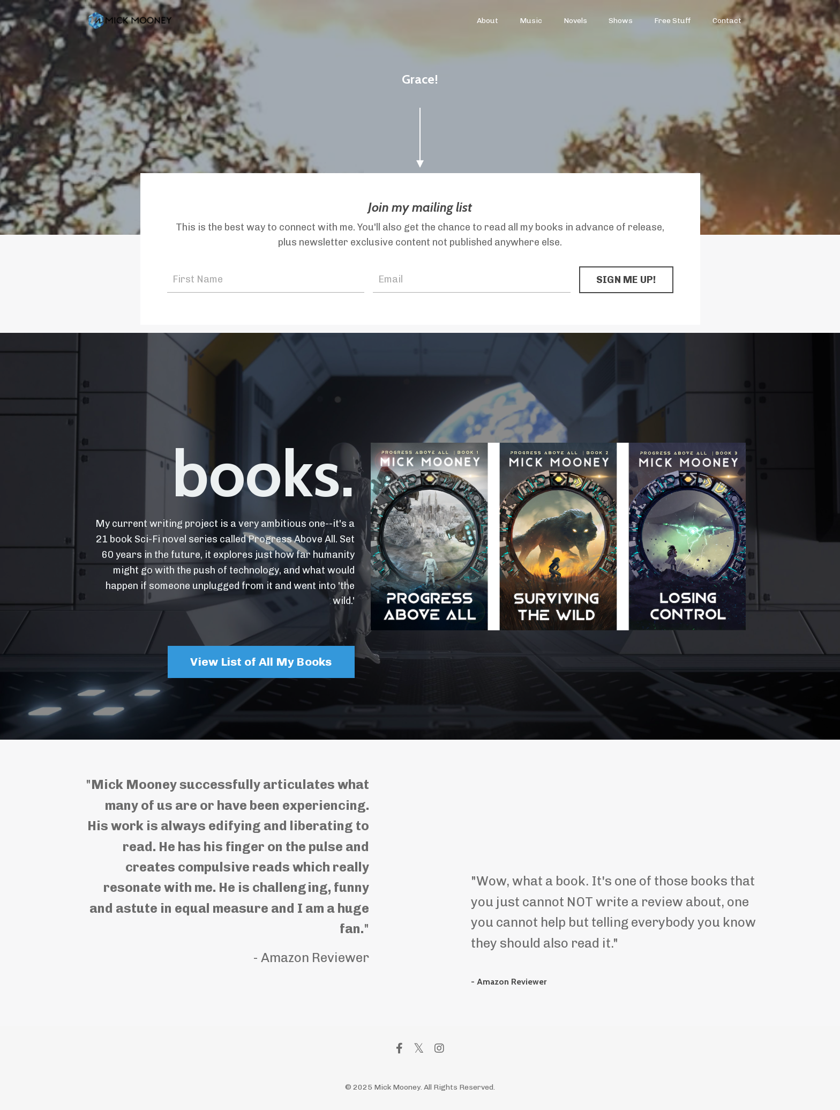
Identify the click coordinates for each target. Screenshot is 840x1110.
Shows (621, 20)
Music (531, 20)
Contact (726, 20)
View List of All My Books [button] (261, 661)
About (487, 20)
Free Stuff (672, 20)
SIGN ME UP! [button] (626, 280)
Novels (575, 20)
